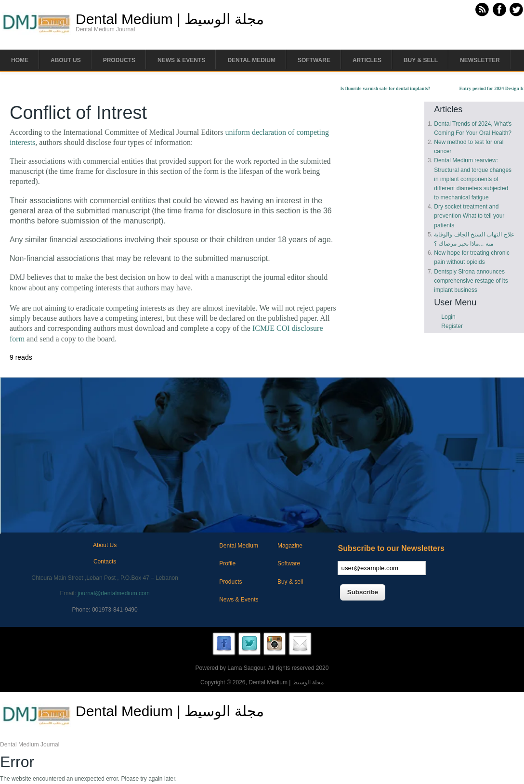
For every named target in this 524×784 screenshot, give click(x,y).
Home (19, 60)
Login (448, 317)
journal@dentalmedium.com (114, 593)
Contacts (104, 561)
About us (66, 60)
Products (119, 60)
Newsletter (480, 60)
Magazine (289, 545)
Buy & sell (290, 581)
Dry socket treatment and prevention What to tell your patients (469, 215)
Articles (367, 60)
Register (452, 326)
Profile (227, 563)
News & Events (181, 60)
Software (314, 60)
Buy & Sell (421, 60)
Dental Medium (251, 60)
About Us (105, 545)
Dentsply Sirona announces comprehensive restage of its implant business (471, 280)
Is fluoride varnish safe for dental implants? (389, 88)
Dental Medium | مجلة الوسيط (170, 19)
